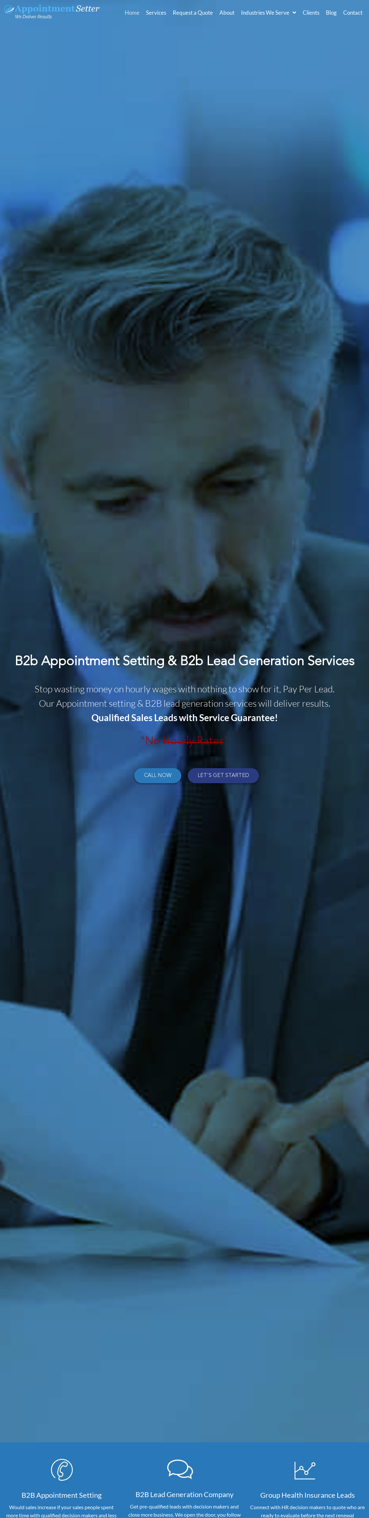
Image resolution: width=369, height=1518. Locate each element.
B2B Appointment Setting (62, 1495)
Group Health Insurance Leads (307, 1495)
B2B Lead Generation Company (184, 1494)
